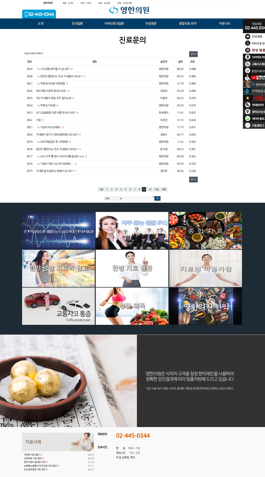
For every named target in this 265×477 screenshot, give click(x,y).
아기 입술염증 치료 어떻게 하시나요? (56, 112)
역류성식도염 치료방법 (52, 83)
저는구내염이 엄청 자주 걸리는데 (54, 98)
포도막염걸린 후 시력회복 (54, 141)
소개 (40, 23)
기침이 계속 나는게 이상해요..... (57, 163)
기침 (38, 120)
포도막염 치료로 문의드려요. (51, 90)
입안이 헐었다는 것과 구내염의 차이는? (61, 76)
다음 (157, 189)
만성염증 (150, 23)
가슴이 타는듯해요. (50, 127)
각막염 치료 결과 (33, 455)
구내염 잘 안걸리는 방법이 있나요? (54, 171)
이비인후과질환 (114, 23)
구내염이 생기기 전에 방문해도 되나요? (57, 134)
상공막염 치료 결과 (34, 458)
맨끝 (164, 189)
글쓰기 (193, 54)
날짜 (180, 61)
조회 (192, 61)
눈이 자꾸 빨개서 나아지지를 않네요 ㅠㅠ (62, 156)
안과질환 (77, 23)
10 (150, 189)
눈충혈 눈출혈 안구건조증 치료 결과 (41, 466)
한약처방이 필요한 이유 (36, 462)
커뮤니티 (224, 23)
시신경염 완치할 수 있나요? (55, 69)
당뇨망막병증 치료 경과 (36, 469)
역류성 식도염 (48, 105)
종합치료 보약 (187, 23)
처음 (101, 189)
